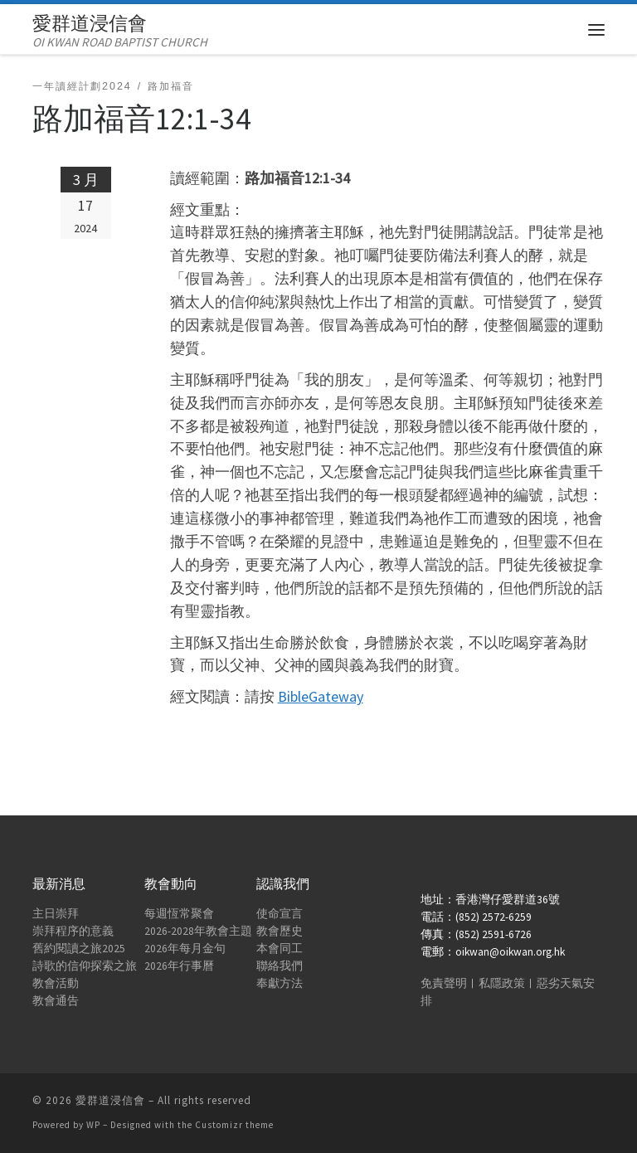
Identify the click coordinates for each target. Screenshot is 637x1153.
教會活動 (55, 983)
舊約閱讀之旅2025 (78, 948)
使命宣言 (279, 914)
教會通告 (55, 1001)
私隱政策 (502, 983)
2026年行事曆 (179, 966)
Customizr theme (234, 1125)
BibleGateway (320, 696)
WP (93, 1125)
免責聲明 (444, 983)
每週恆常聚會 (179, 914)
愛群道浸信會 (110, 1100)
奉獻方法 (279, 983)
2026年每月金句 (185, 948)
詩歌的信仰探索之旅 (84, 966)
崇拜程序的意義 (73, 931)
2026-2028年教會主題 (198, 931)
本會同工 (279, 948)
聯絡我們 (279, 966)
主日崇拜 (55, 914)
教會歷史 (279, 931)
